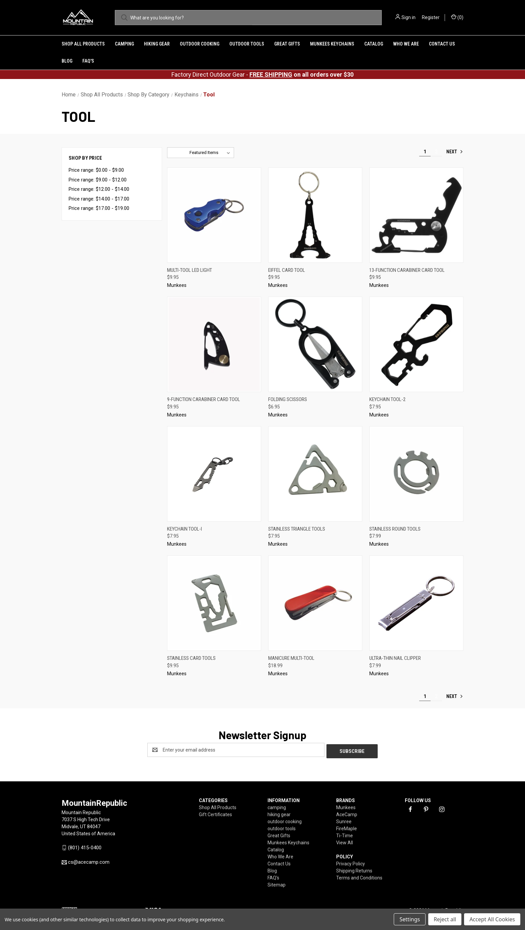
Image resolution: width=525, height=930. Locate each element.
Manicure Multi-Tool (291, 658)
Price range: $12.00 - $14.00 (99, 189)
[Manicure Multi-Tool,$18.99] (315, 603)
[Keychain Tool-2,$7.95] (416, 344)
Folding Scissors (287, 399)
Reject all (445, 919)
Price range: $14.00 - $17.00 (99, 199)
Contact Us (442, 44)
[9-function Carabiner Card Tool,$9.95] (214, 344)
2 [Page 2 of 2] (436, 151)
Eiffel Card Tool (286, 270)
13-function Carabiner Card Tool (407, 270)
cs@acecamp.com (88, 861)
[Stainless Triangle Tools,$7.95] (315, 474)
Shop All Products (83, 44)
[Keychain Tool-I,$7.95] (214, 474)
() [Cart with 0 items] (457, 17)
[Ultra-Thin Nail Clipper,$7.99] (416, 603)
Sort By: (178, 152)
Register (431, 17)
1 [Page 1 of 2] (425, 151)
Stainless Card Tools (191, 658)
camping (124, 44)
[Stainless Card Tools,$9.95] (214, 603)
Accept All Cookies (492, 919)
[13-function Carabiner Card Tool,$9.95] (416, 215)
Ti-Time (344, 834)
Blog (67, 61)
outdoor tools (246, 44)
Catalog (373, 44)
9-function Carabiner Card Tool (203, 399)
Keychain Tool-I (184, 529)
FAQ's (88, 61)
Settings (409, 919)
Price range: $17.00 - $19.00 (99, 208)
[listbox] (211, 153)
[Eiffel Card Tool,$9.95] (315, 215)
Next (454, 151)
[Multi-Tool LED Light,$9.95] (214, 215)
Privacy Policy (350, 862)
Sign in (408, 17)
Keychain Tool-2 (387, 399)
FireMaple (346, 827)
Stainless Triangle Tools (296, 529)
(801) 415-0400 (84, 846)
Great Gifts (287, 44)
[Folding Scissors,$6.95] (315, 344)
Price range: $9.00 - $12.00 (98, 180)
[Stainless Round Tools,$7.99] (416, 474)
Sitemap (277, 883)
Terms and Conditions (359, 876)
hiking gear (157, 44)
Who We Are (406, 44)
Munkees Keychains (332, 44)
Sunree (344, 820)
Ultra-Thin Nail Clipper (395, 658)
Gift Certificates (215, 813)
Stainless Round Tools (395, 529)
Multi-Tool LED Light (189, 270)
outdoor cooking (199, 44)
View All (344, 841)
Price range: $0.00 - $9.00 (96, 170)
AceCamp (346, 813)
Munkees (346, 806)
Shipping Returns (354, 869)
